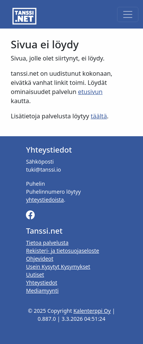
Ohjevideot (39, 258)
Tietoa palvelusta (47, 242)
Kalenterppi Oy (92, 310)
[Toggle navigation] (127, 14)
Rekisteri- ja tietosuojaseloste (62, 250)
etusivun (90, 92)
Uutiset (35, 274)
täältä (99, 116)
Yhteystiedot (41, 282)
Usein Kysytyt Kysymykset (58, 266)
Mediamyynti (42, 290)
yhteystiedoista (45, 199)
